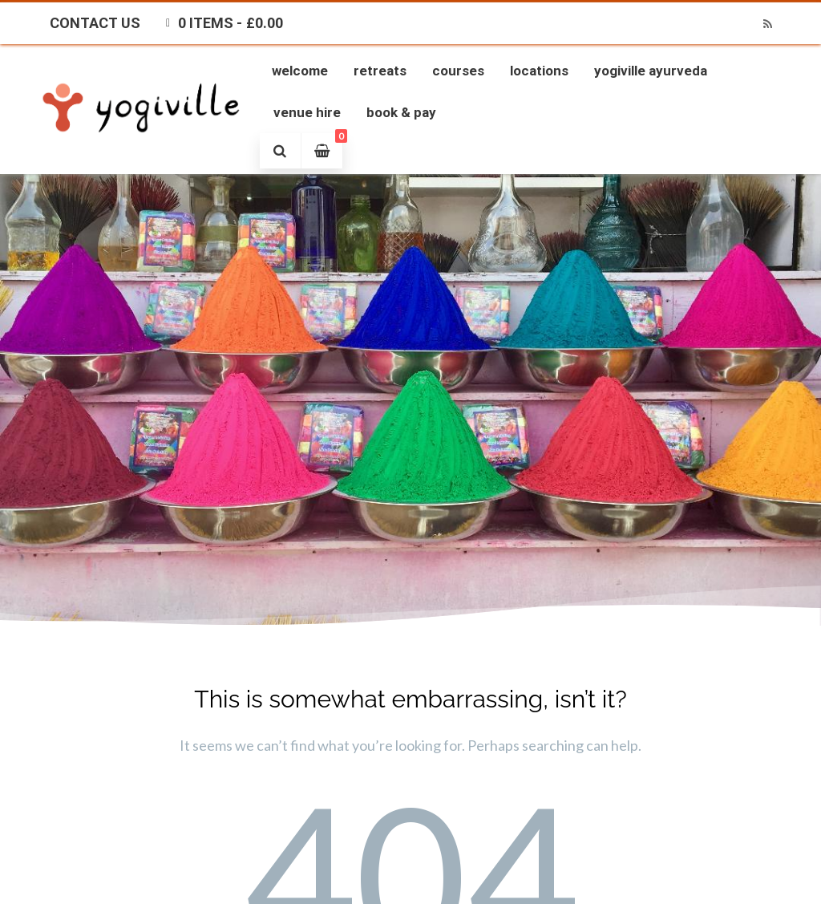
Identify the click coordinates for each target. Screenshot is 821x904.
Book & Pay (401, 112)
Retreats (380, 71)
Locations (539, 71)
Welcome (300, 71)
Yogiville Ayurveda (650, 71)
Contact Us (95, 22)
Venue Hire (307, 112)
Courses (458, 71)
